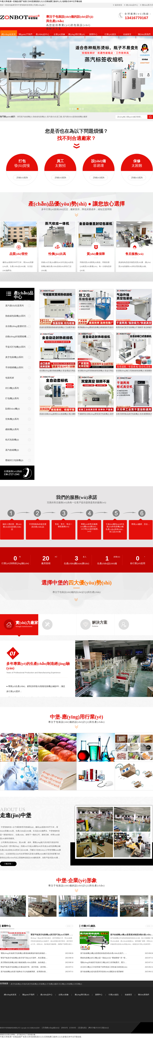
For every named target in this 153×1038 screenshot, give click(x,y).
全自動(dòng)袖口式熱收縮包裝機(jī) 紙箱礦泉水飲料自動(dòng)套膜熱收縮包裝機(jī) (134, 371)
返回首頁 (118, 5)
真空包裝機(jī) (16, 984)
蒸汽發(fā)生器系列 (14, 305)
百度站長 (82, 1028)
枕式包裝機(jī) (12, 439)
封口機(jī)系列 (12, 388)
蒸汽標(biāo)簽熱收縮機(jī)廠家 (75, 117)
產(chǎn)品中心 (132, 5)
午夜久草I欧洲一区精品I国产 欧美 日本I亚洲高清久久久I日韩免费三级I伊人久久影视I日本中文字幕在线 (41, 1)
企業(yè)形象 (59, 34)
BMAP (64, 1028)
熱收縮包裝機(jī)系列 (15, 316)
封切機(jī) (78, 984)
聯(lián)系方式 (147, 5)
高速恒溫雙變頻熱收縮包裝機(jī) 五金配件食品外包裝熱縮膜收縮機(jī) (57, 327)
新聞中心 (93, 34)
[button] (70, 109)
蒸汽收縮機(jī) (12, 450)
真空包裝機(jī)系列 (14, 357)
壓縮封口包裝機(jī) (14, 460)
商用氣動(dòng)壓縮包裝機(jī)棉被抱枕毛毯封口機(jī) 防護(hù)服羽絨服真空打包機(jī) (96, 327)
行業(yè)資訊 (110, 34)
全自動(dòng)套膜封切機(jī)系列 (17, 326)
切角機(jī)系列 (12, 419)
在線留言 (127, 34)
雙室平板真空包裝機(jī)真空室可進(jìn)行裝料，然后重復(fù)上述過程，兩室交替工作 (52, 935)
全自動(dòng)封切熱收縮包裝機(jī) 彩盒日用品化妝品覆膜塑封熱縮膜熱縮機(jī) (96, 371)
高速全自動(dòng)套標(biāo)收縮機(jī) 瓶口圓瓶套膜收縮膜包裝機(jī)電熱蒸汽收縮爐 (57, 414)
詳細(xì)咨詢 (22, 177)
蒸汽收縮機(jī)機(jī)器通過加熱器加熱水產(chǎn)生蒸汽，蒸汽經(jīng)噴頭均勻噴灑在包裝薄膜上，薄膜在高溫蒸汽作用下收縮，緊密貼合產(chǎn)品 (131, 935)
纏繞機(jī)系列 (12, 429)
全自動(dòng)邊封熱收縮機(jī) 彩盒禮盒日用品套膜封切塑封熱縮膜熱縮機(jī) (57, 371)
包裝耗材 (9, 378)
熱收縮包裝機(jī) (39, 117)
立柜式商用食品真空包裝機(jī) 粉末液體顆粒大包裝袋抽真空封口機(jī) (134, 414)
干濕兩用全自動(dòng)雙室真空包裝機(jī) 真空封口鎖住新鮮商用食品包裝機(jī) (96, 414)
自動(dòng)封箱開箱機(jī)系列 (17, 336)
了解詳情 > (8, 864)
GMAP (72, 1028)
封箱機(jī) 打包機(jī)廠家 (48, 984)
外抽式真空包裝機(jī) (30, 984)
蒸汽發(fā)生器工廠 (54, 117)
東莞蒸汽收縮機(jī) (24, 117)
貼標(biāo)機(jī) (12, 409)
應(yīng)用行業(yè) (76, 34)
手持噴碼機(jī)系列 (14, 367)
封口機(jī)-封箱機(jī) (66, 984)
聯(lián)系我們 (144, 34)
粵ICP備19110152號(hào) (98, 1028)
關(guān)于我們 (25, 34)
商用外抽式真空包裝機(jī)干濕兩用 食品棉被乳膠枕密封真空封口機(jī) (134, 327)
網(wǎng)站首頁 (8, 34)
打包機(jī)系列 (12, 398)
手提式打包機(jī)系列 (15, 347)
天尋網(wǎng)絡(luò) (51, 1028)
